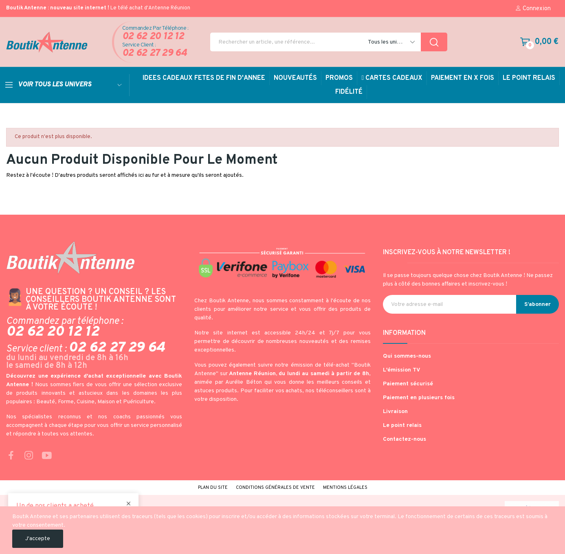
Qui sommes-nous (407, 356)
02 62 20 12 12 (153, 37)
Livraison (395, 411)
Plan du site (213, 487)
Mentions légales (345, 487)
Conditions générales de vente (275, 487)
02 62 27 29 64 (154, 53)
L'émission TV (401, 370)
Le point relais (402, 425)
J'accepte (37, 538)
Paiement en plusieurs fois (419, 397)
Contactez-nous (404, 439)
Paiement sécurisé (408, 383)
